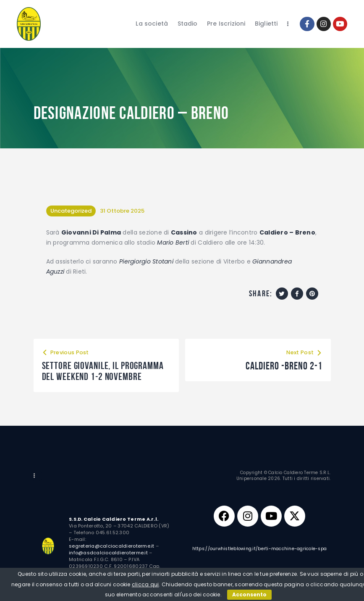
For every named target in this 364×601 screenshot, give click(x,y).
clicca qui (145, 584)
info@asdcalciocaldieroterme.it (108, 553)
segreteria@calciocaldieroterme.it (112, 546)
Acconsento (249, 594)
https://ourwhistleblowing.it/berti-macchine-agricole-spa (259, 550)
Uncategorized (71, 211)
